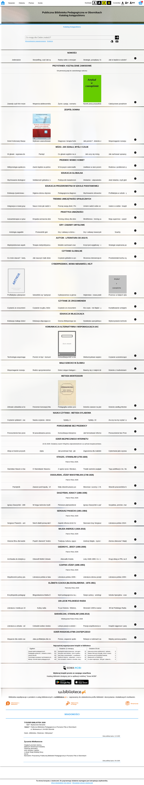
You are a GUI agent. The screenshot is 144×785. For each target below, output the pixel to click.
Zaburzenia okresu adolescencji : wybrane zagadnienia (102, 651)
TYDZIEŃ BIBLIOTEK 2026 (35, 722)
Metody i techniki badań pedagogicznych (39, 659)
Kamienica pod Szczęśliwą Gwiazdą (97, 655)
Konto (40, 3)
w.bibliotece (60, 697)
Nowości (11, 3)
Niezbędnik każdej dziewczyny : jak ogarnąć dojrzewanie (73, 651)
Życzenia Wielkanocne (33, 742)
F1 (127, 3)
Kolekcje (50, 41)
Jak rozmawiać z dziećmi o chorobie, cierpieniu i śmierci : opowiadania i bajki (78, 659)
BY (109, 3)
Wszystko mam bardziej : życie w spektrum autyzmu (72, 653)
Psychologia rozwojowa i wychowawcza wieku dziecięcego (44, 657)
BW (99, 3)
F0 (122, 3)
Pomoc (31, 3)
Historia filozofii (32, 655)
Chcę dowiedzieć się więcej (61, 783)
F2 (132, 3)
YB (104, 3)
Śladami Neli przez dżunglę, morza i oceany (99, 653)
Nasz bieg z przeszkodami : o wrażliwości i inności (71, 655)
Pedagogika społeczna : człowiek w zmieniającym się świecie (44, 653)
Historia (22, 3)
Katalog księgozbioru (72, 27)
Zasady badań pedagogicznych (36, 651)
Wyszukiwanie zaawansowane (35, 41)
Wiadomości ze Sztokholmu (95, 657)
